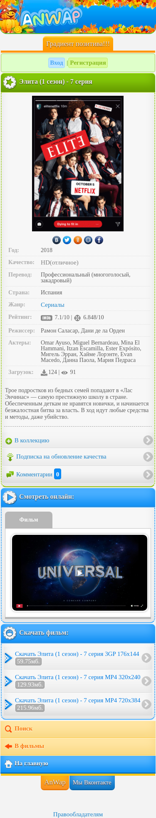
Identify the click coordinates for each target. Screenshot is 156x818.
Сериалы (52, 304)
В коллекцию (27, 440)
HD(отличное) (60, 262)
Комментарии (33, 474)
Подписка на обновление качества (55, 457)
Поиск (18, 729)
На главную (26, 764)
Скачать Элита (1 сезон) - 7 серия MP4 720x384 (78, 704)
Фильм (29, 520)
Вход (56, 62)
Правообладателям (78, 814)
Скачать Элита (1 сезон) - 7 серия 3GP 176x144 (77, 658)
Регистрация (88, 62)
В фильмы (24, 747)
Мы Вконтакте (92, 782)
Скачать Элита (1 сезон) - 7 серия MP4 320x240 (78, 681)
